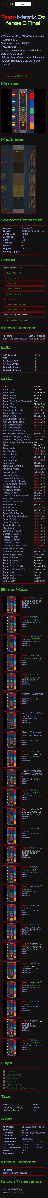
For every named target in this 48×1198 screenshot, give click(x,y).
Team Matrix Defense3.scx (15, 339)
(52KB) (16, 76)
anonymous (27, 1138)
